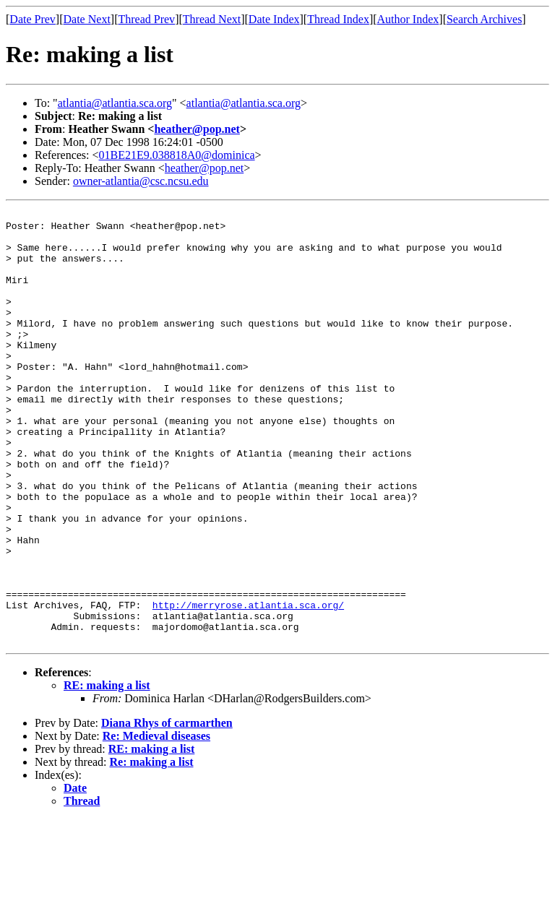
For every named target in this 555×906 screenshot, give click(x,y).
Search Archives (484, 19)
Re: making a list (152, 848)
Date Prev (32, 19)
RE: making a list (107, 772)
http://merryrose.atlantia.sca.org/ (248, 684)
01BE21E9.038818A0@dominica (177, 155)
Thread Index (338, 19)
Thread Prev (146, 19)
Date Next (87, 19)
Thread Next (212, 19)
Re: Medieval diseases (156, 822)
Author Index (408, 19)
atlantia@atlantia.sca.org (115, 103)
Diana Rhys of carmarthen (167, 809)
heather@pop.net (196, 129)
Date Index (274, 19)
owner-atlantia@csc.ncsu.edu (141, 181)
